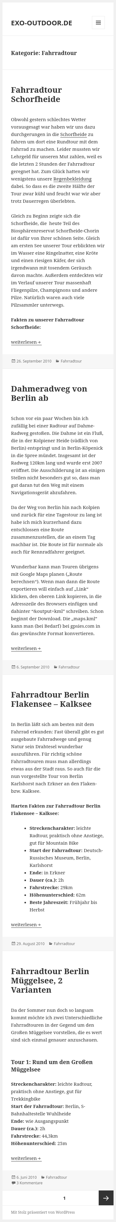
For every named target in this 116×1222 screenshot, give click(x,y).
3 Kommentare (30, 1183)
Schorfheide (73, 134)
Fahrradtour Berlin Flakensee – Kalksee (51, 699)
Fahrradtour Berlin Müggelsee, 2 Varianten (50, 980)
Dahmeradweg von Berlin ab (49, 393)
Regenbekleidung (73, 179)
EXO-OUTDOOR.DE (41, 22)
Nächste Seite (106, 1197)
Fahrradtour (71, 361)
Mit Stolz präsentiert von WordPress (43, 1212)
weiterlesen (26, 342)
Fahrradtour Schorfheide (36, 94)
